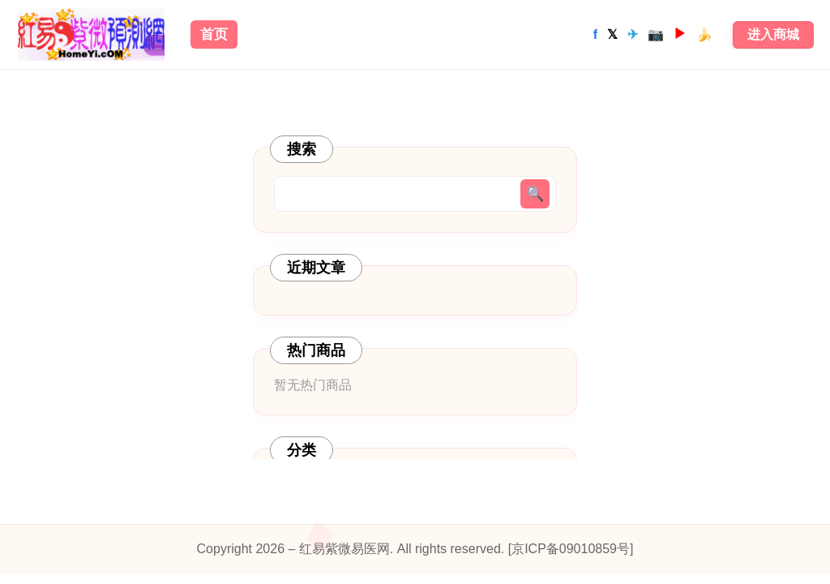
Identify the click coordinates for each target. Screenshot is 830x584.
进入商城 (773, 34)
